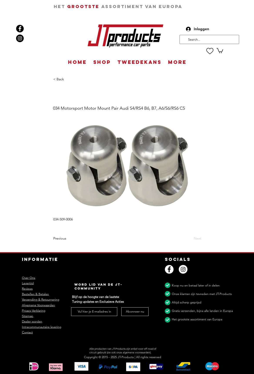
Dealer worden (32, 321)
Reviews (27, 289)
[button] (220, 50)
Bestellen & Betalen (35, 294)
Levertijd (28, 283)
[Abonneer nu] (135, 311)
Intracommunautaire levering (41, 327)
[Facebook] (20, 28)
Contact (27, 332)
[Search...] (209, 39)
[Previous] (67, 238)
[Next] (190, 238)
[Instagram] (20, 38)
